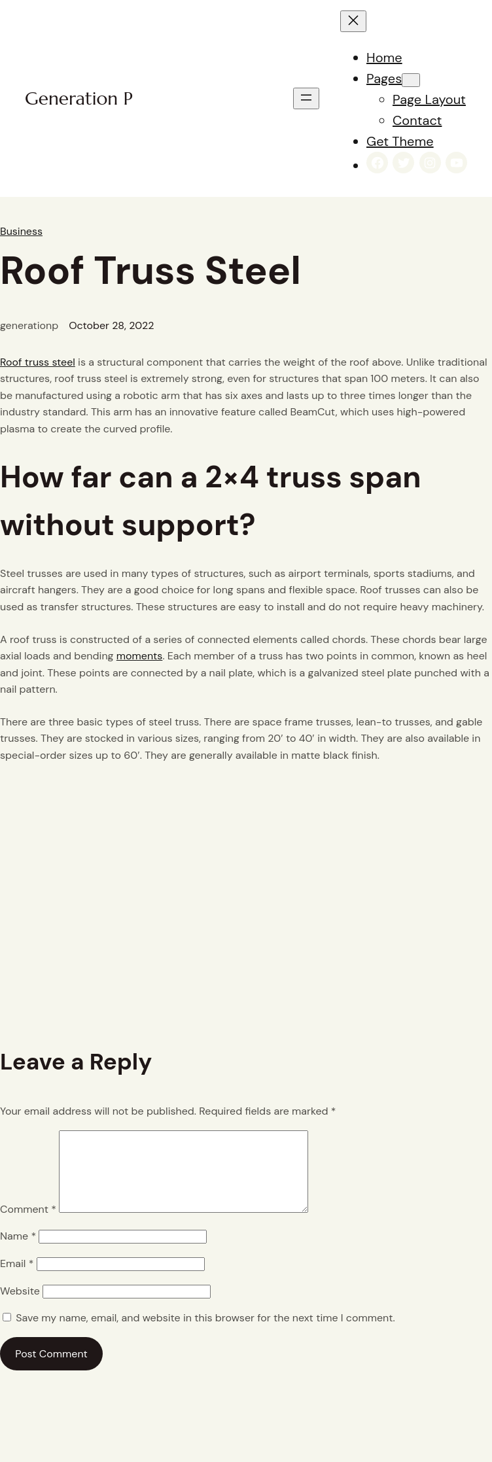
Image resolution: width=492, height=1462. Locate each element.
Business (21, 231)
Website (20, 1307)
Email (16, 1279)
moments (139, 656)
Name (18, 1252)
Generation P (79, 98)
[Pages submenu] (411, 80)
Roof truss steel (37, 362)
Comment (28, 1225)
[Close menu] (353, 21)
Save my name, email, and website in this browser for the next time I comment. (205, 1333)
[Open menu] (306, 98)
